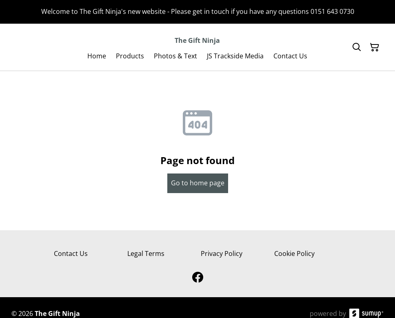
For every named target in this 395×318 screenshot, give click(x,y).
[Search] (357, 47)
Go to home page (197, 182)
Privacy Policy (221, 253)
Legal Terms (145, 253)
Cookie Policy (294, 253)
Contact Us (71, 253)
